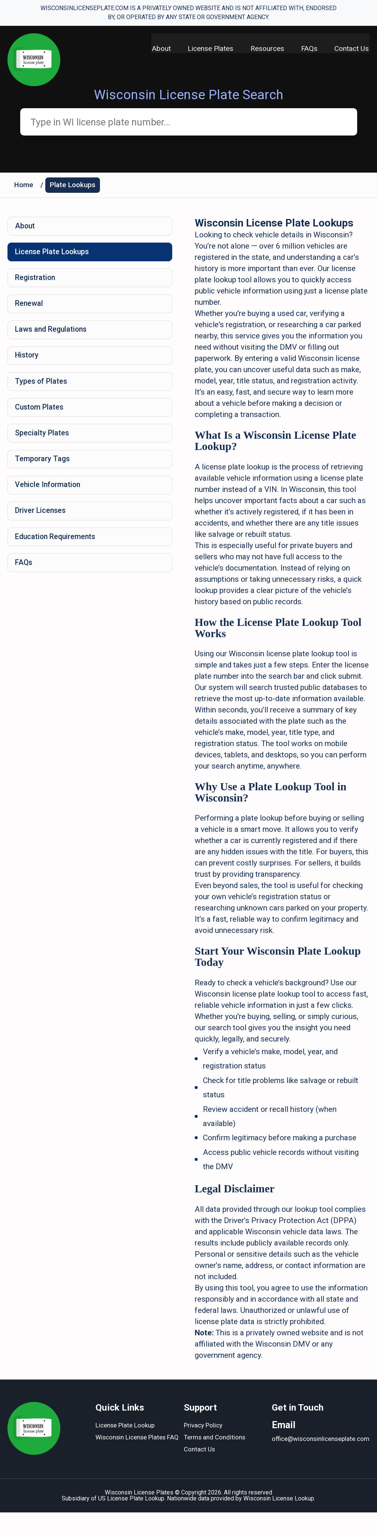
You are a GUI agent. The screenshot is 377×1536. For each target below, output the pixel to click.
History (27, 360)
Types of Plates (42, 387)
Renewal (29, 307)
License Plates (208, 49)
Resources (266, 49)
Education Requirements (56, 546)
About (158, 49)
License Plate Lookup (125, 1449)
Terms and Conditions (215, 1461)
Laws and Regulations (52, 333)
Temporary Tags (43, 466)
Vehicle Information (48, 493)
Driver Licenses (41, 519)
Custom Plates (40, 413)
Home (24, 186)
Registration (36, 280)
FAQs (309, 49)
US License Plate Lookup (131, 1522)
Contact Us (352, 49)
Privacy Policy (203, 1449)
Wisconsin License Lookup (278, 1522)
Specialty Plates (42, 440)
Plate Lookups (74, 186)
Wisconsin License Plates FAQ (137, 1461)
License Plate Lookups (53, 254)
